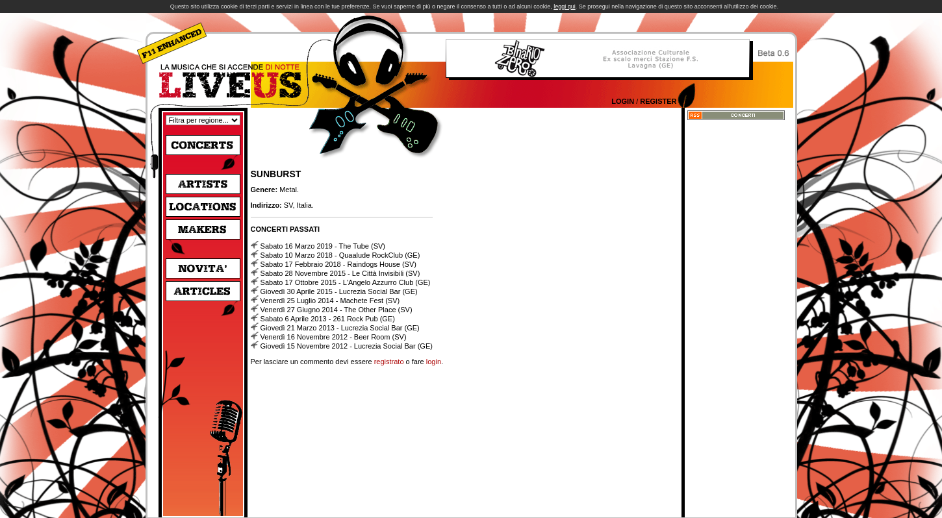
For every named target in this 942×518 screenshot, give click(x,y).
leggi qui (565, 6)
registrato (389, 361)
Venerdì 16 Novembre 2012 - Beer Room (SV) (334, 337)
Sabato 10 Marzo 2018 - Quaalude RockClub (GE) (340, 255)
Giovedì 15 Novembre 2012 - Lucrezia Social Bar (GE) (347, 346)
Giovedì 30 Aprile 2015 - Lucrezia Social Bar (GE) (339, 291)
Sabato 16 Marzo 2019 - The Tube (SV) (323, 246)
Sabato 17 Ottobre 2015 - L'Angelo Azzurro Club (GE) (346, 282)
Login (622, 101)
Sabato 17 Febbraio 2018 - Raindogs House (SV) (338, 264)
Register (658, 101)
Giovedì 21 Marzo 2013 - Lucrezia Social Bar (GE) (340, 328)
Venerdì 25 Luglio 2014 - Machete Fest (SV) (330, 300)
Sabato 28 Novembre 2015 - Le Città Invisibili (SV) (340, 273)
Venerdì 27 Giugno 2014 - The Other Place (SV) (337, 310)
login (433, 361)
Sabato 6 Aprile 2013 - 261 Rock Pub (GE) (328, 319)
